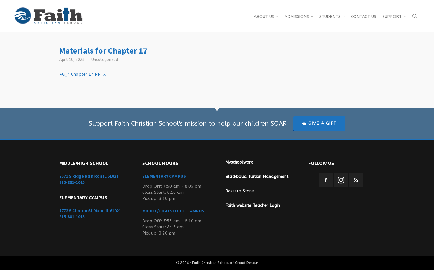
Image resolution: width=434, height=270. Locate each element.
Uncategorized (104, 59)
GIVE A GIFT (319, 123)
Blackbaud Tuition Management (256, 176)
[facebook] (326, 180)
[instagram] (341, 180)
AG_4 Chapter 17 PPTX (82, 74)
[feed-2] (356, 180)
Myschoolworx (239, 162)
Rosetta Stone (239, 191)
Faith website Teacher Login (252, 205)
